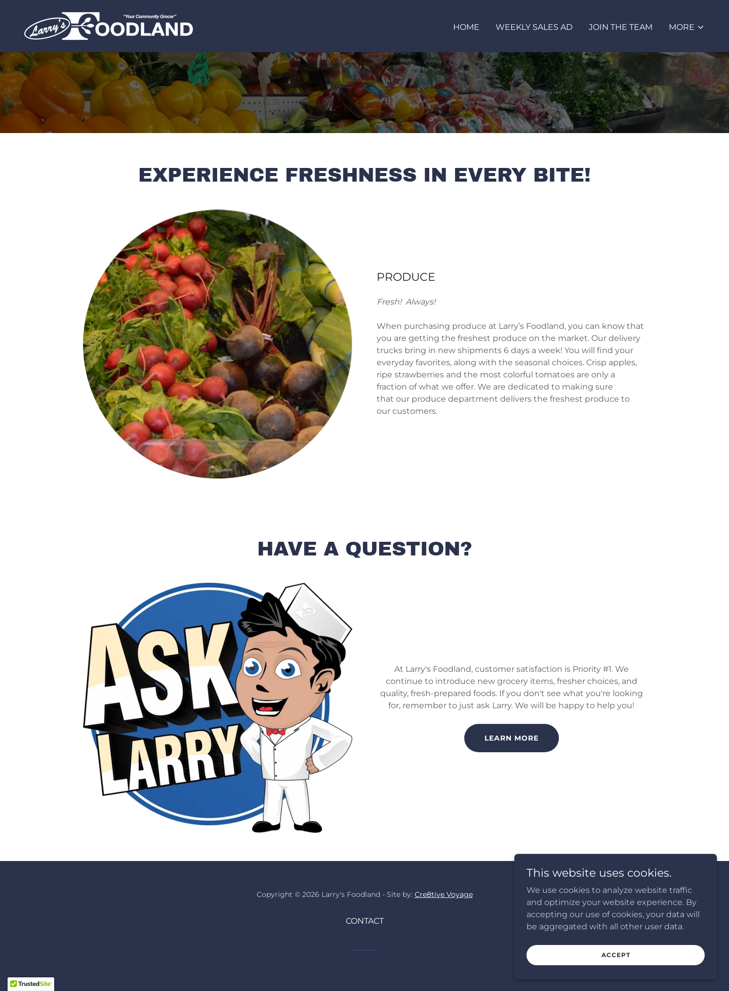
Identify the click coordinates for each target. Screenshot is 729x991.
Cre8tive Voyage (444, 894)
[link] (108, 25)
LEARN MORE (511, 738)
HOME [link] (466, 27)
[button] (687, 27)
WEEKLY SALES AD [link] (534, 27)
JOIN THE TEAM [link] (621, 27)
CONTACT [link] (365, 921)
